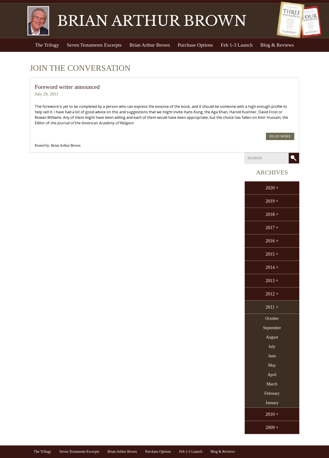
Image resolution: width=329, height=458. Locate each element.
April (272, 374)
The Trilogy (47, 45)
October (272, 318)
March (272, 384)
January (272, 402)
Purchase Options (195, 45)
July (272, 346)
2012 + (271, 293)
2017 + (271, 227)
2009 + (271, 427)
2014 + (271, 267)
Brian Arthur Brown (149, 45)
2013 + (271, 280)
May (272, 365)
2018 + (271, 214)
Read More (280, 136)
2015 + (271, 254)
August (272, 337)
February (271, 393)
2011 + (272, 307)
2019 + (271, 201)
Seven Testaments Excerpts (94, 45)
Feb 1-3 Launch (236, 45)
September (272, 328)
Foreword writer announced (67, 87)
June (272, 356)
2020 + (271, 187)
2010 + (271, 414)
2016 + (271, 240)
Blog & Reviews (277, 45)
